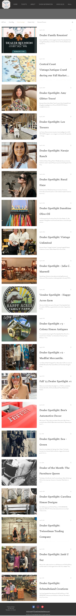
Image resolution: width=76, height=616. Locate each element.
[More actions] (71, 30)
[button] (33, 4)
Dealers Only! (31, 22)
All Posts (4, 22)
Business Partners (42, 22)
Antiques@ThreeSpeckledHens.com (38, 611)
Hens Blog (11, 22)
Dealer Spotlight (21, 22)
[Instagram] (38, 607)
